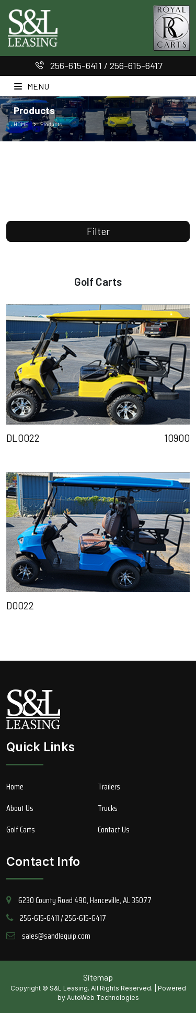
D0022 (20, 605)
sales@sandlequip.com (56, 935)
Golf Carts (20, 829)
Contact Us (114, 829)
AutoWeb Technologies (103, 997)
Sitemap (98, 977)
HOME (21, 124)
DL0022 (23, 438)
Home (15, 786)
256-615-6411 (76, 65)
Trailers (109, 786)
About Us (19, 808)
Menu (31, 86)
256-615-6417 (136, 65)
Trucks (108, 808)
